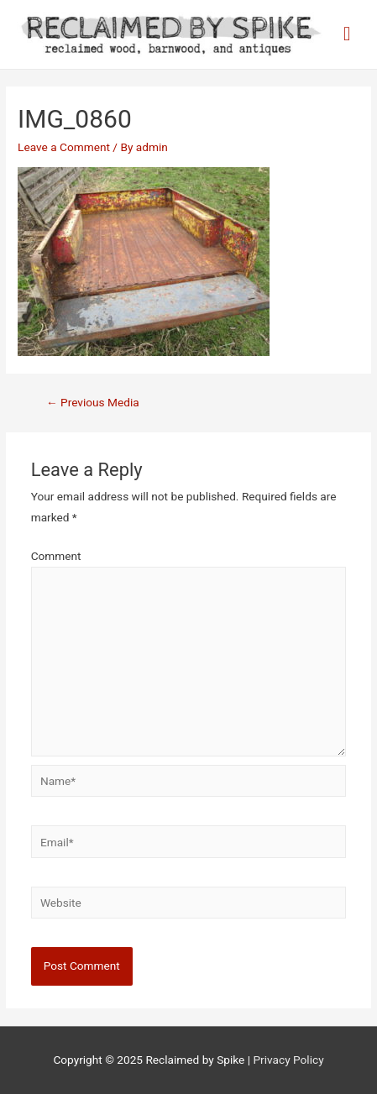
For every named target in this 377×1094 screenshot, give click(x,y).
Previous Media (92, 402)
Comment (56, 556)
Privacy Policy (288, 1059)
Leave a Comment (64, 147)
